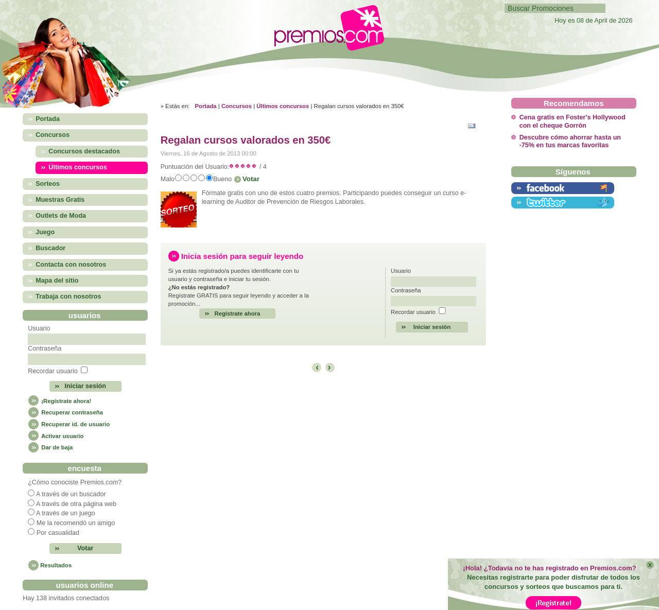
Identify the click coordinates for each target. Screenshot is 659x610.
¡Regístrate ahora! (59, 401)
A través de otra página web (76, 504)
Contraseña (44, 348)
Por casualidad (58, 532)
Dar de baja (50, 447)
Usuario (39, 328)
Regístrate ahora (238, 313)
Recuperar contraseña (65, 412)
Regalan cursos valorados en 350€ (246, 140)
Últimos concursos (282, 106)
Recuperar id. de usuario (69, 424)
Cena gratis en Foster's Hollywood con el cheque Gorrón (572, 121)
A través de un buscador (71, 494)
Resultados (56, 565)
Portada (205, 106)
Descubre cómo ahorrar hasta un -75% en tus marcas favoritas (570, 141)
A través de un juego (65, 513)
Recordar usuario (53, 371)
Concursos (236, 106)
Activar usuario (55, 436)
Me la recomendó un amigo (76, 523)
